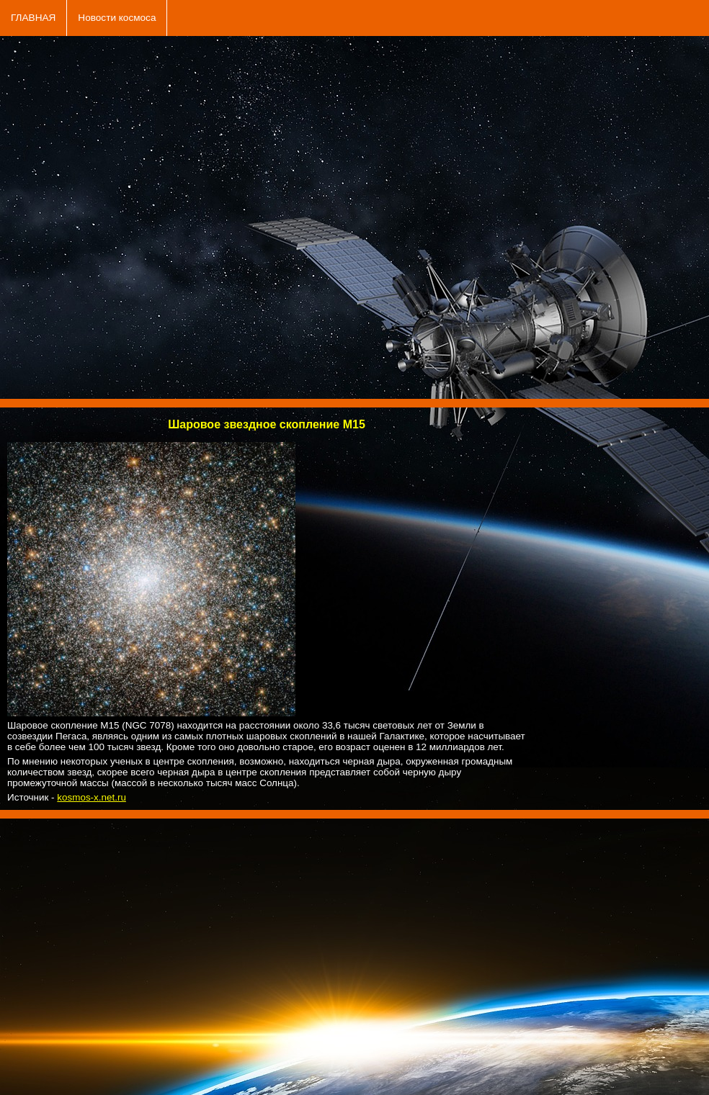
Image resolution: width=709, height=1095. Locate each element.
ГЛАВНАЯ (33, 17)
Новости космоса (117, 17)
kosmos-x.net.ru (91, 797)
